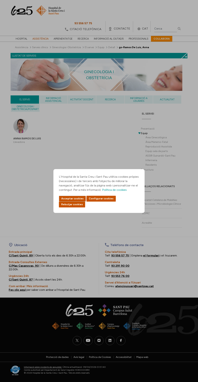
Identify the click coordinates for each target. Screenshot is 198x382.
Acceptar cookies (72, 198)
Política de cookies (114, 190)
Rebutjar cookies (72, 204)
